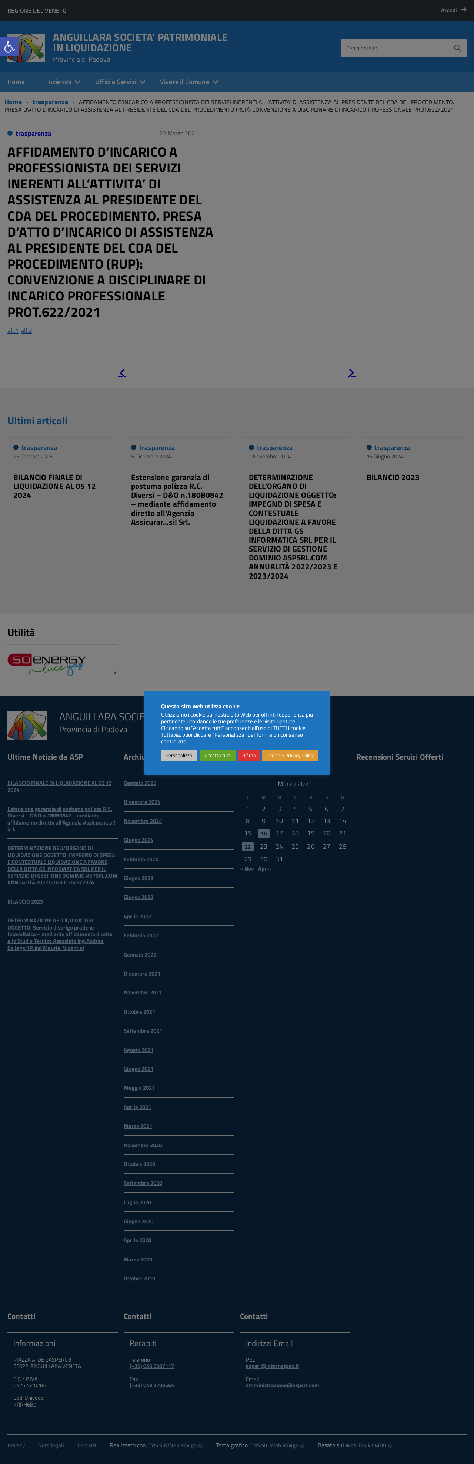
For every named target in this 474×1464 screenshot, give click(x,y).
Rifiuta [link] (249, 755)
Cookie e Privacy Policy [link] (290, 755)
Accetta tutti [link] (218, 755)
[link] (9, 46)
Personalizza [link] (179, 755)
